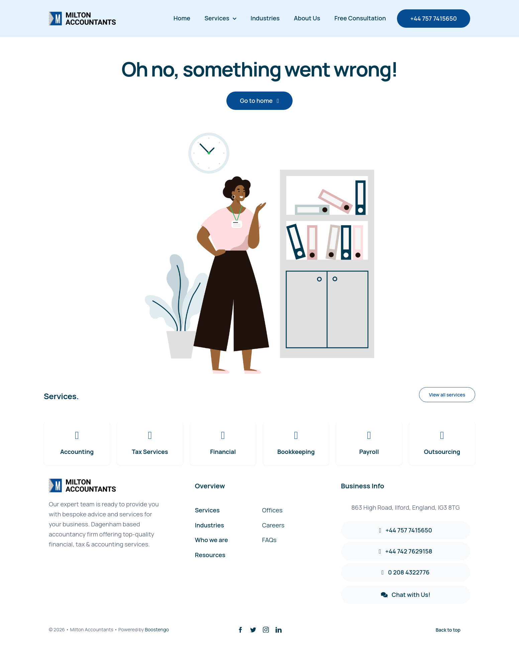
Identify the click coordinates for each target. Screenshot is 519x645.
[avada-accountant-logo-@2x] (82, 14)
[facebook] (240, 630)
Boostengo (157, 629)
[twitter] (253, 630)
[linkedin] (279, 630)
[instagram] (266, 630)
